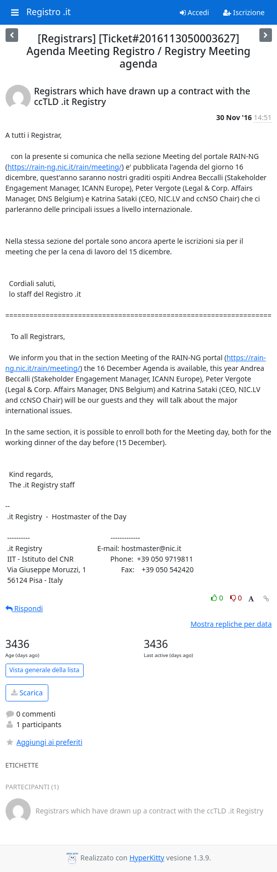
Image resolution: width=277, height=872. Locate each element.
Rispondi (24, 608)
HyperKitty (146, 857)
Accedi (194, 12)
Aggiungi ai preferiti (44, 742)
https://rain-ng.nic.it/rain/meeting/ (65, 167)
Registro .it (48, 12)
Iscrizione (243, 12)
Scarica (27, 692)
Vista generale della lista (45, 670)
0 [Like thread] (218, 598)
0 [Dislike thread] (236, 598)
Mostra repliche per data (230, 624)
